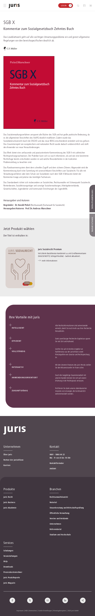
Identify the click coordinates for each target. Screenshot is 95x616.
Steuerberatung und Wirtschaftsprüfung (67, 507)
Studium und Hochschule (60, 534)
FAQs (5, 561)
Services (8, 543)
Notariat (53, 502)
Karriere (6, 465)
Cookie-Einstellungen (45, 611)
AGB (26, 611)
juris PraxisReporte (11, 577)
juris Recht (8, 497)
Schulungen (8, 550)
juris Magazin (9, 583)
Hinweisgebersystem (59, 611)
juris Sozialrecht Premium (50, 249)
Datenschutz (33, 611)
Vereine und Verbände (59, 518)
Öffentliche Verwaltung (59, 513)
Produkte (9, 489)
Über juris (7, 454)
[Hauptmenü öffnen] (4, 5)
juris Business (9, 502)
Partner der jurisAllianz (13, 460)
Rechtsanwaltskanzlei (59, 497)
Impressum (20, 611)
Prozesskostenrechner (12, 572)
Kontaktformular (57, 463)
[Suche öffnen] (78, 5)
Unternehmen (55, 524)
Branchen (55, 489)
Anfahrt (53, 468)
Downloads (8, 567)
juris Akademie (9, 507)
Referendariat (56, 529)
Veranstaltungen (10, 556)
